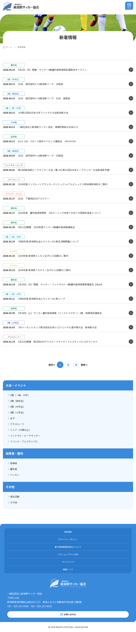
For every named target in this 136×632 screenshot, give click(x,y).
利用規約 (68, 531)
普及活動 (14, 496)
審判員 (13, 469)
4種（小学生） (17, 412)
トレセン (14, 474)
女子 (12, 418)
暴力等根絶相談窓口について (68, 546)
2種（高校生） (17, 401)
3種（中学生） (17, 406)
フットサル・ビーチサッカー (25, 435)
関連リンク (68, 569)
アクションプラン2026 (68, 554)
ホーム (9, 47)
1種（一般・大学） (20, 395)
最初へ (51, 364)
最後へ (84, 364)
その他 (13, 502)
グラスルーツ (17, 424)
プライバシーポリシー (68, 539)
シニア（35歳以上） (20, 430)
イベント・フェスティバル (24, 441)
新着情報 (22, 47)
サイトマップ (68, 561)
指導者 (13, 463)
